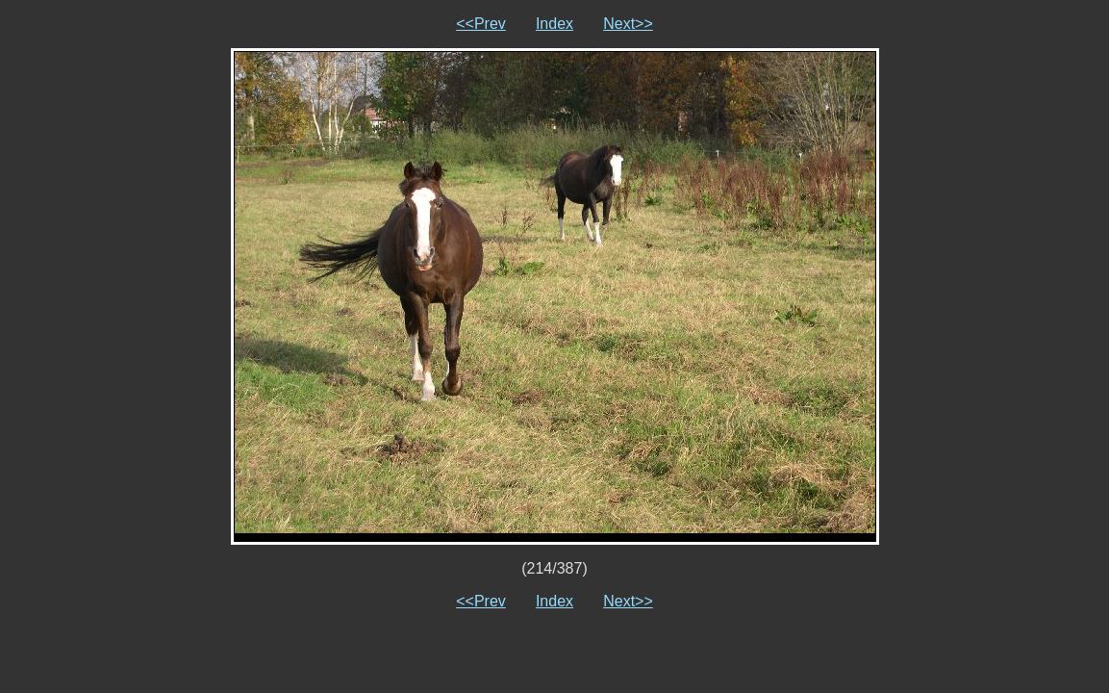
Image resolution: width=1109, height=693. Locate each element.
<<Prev (481, 23)
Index (554, 23)
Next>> (628, 23)
